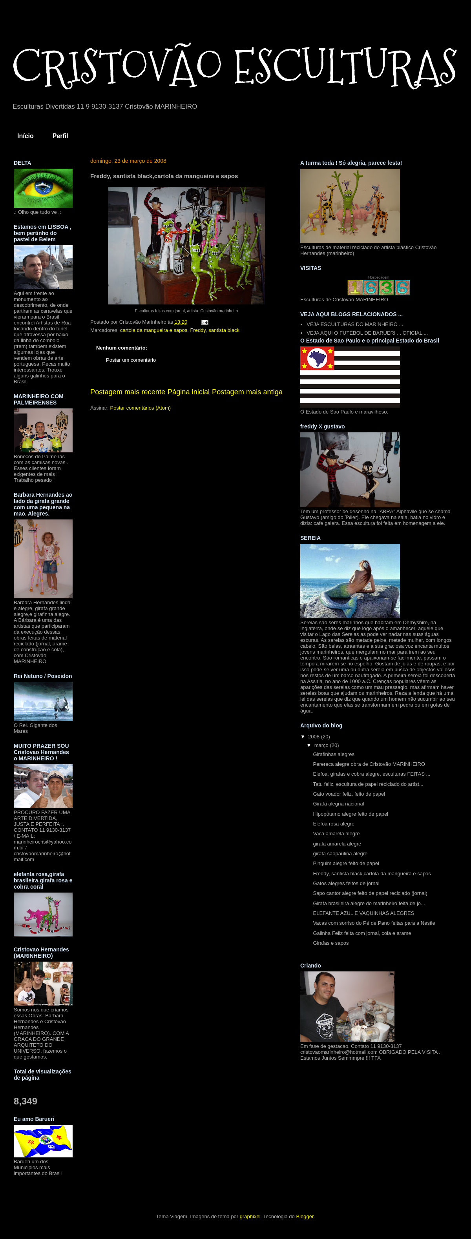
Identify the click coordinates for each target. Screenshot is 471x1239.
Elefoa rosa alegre (333, 824)
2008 (314, 737)
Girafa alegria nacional (338, 804)
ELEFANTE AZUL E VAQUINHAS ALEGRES (363, 913)
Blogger (304, 1216)
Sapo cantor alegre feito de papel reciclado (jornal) (370, 893)
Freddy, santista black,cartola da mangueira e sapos (372, 873)
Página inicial (189, 392)
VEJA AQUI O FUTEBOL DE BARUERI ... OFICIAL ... (367, 333)
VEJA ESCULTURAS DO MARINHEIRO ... (355, 324)
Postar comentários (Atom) (140, 408)
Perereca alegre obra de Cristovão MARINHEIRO (369, 764)
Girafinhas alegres (333, 754)
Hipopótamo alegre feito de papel (350, 814)
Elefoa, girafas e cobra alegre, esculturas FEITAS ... (371, 774)
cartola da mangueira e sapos (153, 330)
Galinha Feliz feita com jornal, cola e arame (362, 933)
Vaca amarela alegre (336, 833)
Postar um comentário (131, 360)
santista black (223, 330)
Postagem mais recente (127, 392)
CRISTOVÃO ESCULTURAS (235, 67)
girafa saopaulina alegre (340, 853)
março (322, 745)
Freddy (198, 330)
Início (25, 136)
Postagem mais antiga (247, 392)
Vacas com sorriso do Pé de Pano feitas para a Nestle (374, 923)
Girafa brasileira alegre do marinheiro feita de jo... (369, 903)
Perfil (60, 136)
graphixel (250, 1216)
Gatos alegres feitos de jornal (346, 883)
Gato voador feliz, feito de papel (349, 794)
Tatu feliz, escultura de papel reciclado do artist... (368, 784)
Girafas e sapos (331, 943)
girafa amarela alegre (337, 844)
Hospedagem (378, 277)
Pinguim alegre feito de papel (346, 863)
